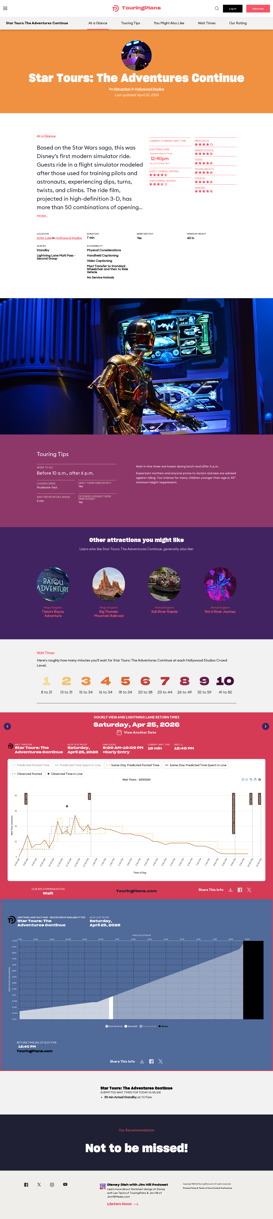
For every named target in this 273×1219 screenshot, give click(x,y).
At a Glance (98, 23)
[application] (136, 826)
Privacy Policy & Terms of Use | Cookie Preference (207, 1188)
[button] (242, 779)
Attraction (122, 89)
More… (42, 216)
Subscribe (258, 8)
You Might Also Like (169, 23)
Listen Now (124, 1204)
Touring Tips (130, 23)
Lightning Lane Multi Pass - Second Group (56, 256)
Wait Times (207, 23)
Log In (232, 8)
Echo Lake (44, 238)
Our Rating (238, 23)
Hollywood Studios (149, 89)
